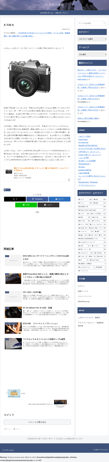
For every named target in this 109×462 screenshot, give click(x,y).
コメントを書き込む (37, 422)
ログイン (81, 286)
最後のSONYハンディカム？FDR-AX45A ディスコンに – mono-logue (91, 76)
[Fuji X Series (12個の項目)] (97, 260)
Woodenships (84, 182)
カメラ (7, 190)
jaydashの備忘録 (85, 170)
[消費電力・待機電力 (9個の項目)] (92, 263)
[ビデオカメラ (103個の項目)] (85, 253)
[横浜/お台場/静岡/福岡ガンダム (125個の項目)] (92, 238)
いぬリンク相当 (84, 136)
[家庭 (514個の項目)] (99, 203)
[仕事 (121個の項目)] (84, 246)
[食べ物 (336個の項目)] (99, 217)
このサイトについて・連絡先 (89, 317)
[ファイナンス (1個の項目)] (92, 270)
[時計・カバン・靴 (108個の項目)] (92, 249)
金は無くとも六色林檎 (87, 161)
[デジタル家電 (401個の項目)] (98, 213)
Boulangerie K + (85, 164)
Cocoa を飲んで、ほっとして (90, 155)
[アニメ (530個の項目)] (85, 203)
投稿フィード (83, 291)
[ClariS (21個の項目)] (101, 256)
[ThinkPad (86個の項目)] (100, 253)
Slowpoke (94, 182)
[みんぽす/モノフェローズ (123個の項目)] (92, 242)
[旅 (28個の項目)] (92, 256)
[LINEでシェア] (26, 205)
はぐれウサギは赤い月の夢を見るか (92, 149)
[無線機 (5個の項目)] (100, 267)
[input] (92, 23)
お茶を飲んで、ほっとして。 (90, 152)
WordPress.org (83, 301)
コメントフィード (85, 296)
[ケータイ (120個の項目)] (98, 246)
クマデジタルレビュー (87, 185)
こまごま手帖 (84, 158)
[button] (48, 205)
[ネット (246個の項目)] (83, 224)
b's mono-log (83, 142)
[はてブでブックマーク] (59, 199)
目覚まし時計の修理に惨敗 (87, 118)
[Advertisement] (37, 229)
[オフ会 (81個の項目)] (83, 256)
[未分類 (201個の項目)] (83, 228)
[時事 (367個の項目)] (84, 217)
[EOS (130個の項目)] (93, 235)
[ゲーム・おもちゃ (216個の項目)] (97, 224)
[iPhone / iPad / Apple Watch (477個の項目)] (92, 210)
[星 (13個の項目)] (83, 260)
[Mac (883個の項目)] (100, 199)
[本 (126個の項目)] (102, 235)
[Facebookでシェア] (37, 199)
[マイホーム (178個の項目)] (86, 231)
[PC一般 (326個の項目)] (84, 221)
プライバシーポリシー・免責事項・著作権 (91, 324)
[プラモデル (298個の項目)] (99, 221)
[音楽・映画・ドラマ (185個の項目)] (97, 228)
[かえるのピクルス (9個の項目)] (86, 267)
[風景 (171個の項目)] (100, 231)
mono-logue (83, 139)
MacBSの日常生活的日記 (88, 145)
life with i (82, 167)
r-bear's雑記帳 (84, 173)
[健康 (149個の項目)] (82, 235)
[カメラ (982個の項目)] (85, 199)
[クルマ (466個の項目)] (84, 213)
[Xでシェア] (15, 199)
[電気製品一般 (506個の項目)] (92, 206)
